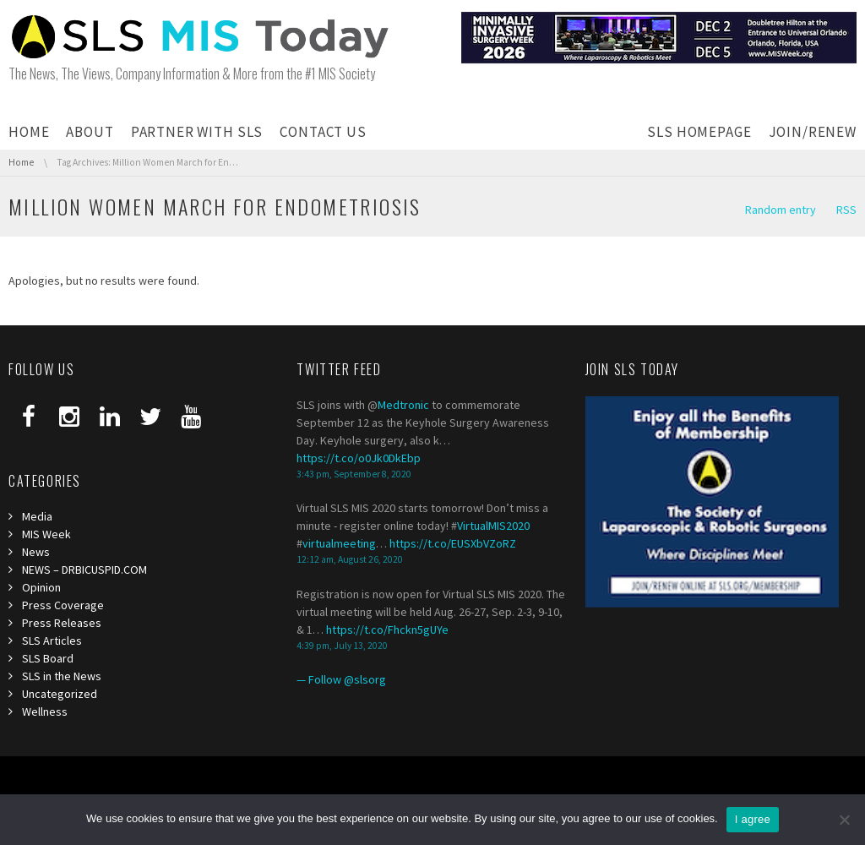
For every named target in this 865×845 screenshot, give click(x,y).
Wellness (45, 711)
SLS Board (47, 658)
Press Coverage (63, 605)
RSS (846, 209)
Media (37, 516)
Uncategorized (59, 693)
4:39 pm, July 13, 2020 (342, 645)
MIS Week (46, 534)
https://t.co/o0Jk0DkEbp (358, 458)
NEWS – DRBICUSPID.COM (84, 569)
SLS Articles (52, 640)
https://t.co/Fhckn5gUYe (387, 629)
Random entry (780, 209)
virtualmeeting (339, 543)
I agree (752, 819)
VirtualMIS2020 (493, 525)
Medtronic (403, 404)
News (36, 551)
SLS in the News (61, 676)
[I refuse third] (843, 819)
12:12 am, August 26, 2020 (349, 559)
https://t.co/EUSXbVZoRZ (452, 543)
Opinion (41, 587)
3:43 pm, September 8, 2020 (353, 474)
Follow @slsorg (347, 679)
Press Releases (61, 622)
